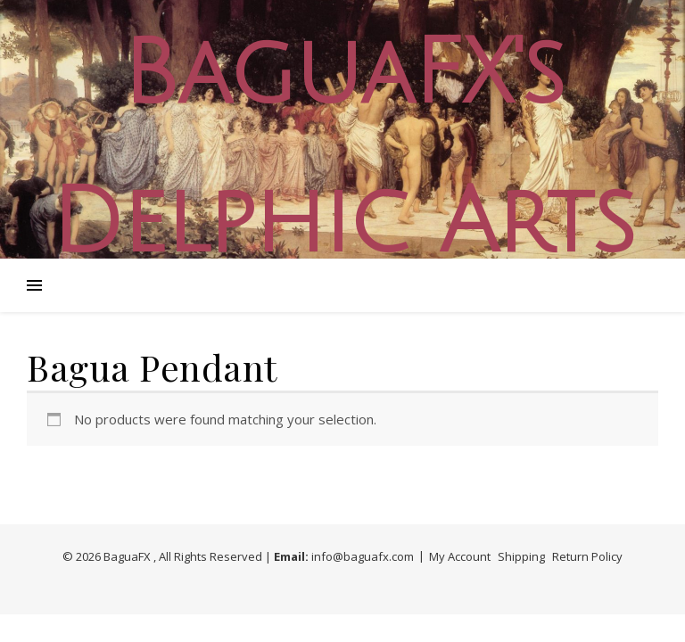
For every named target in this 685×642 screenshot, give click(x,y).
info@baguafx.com (362, 556)
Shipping (521, 556)
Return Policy (587, 556)
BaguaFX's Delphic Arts (342, 149)
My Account (460, 556)
